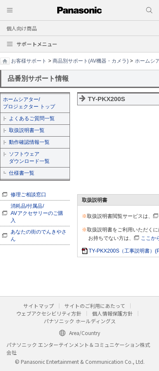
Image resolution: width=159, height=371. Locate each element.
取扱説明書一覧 (27, 130)
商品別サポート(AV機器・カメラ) (90, 61)
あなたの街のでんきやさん (39, 235)
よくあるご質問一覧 (32, 118)
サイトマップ (38, 305)
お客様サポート (29, 61)
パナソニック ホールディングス (80, 320)
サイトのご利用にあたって (94, 305)
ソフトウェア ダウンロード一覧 (29, 157)
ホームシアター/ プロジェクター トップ (29, 103)
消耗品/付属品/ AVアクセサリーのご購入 (37, 213)
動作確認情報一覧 (29, 142)
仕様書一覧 (21, 173)
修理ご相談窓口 (28, 195)
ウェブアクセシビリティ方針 (48, 313)
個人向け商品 (21, 28)
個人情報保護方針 (112, 313)
